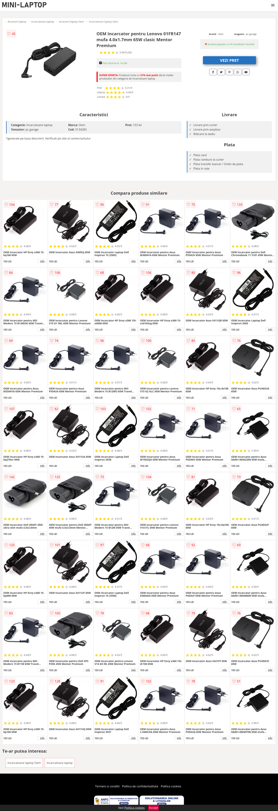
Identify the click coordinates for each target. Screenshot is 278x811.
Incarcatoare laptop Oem (103, 21)
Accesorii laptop (17, 21)
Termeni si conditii (107, 786)
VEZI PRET (229, 60)
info (42, 261)
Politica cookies (171, 786)
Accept (153, 808)
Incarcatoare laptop (42, 21)
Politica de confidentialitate (140, 786)
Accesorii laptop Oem (71, 21)
